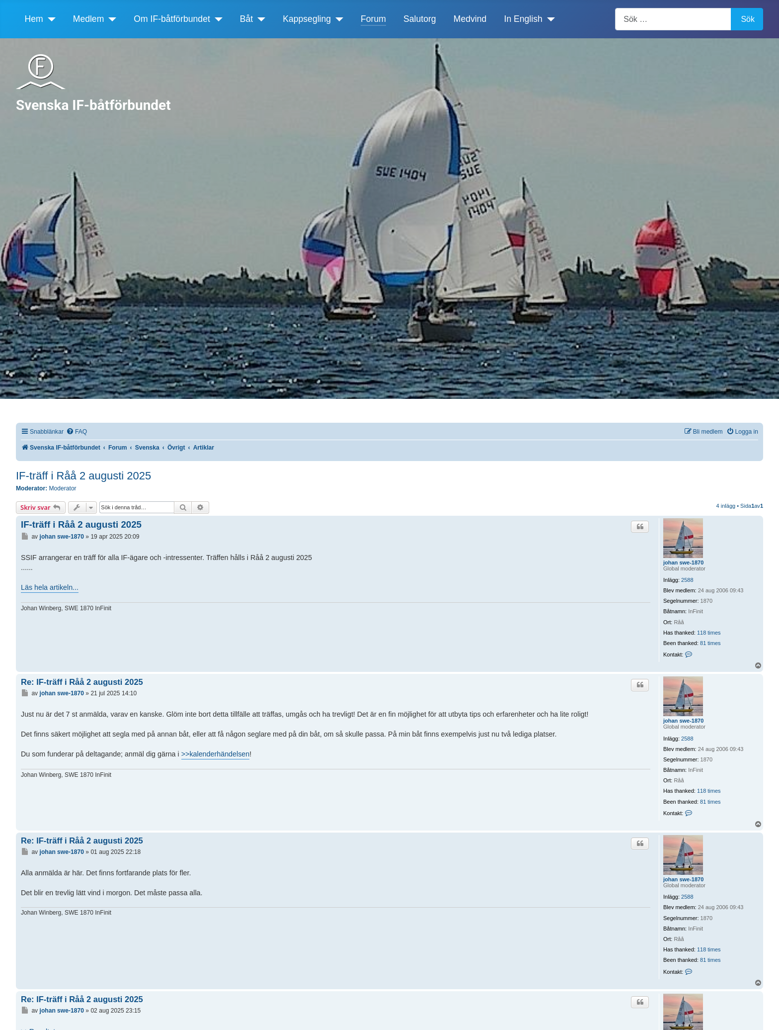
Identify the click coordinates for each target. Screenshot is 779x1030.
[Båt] (259, 18)
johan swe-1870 (683, 562)
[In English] (549, 18)
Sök (748, 19)
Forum (373, 19)
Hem (34, 19)
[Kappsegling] (337, 18)
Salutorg (419, 19)
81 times (710, 643)
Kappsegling (307, 19)
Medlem (88, 19)
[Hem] (49, 18)
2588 (687, 580)
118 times (709, 633)
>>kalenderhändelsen (215, 754)
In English (523, 19)
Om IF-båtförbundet (172, 19)
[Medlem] (110, 18)
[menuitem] (76, 432)
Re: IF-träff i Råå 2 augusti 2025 (82, 681)
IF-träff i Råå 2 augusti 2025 (83, 475)
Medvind (470, 19)
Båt (246, 19)
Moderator (63, 488)
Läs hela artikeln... (49, 587)
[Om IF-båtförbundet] (216, 18)
